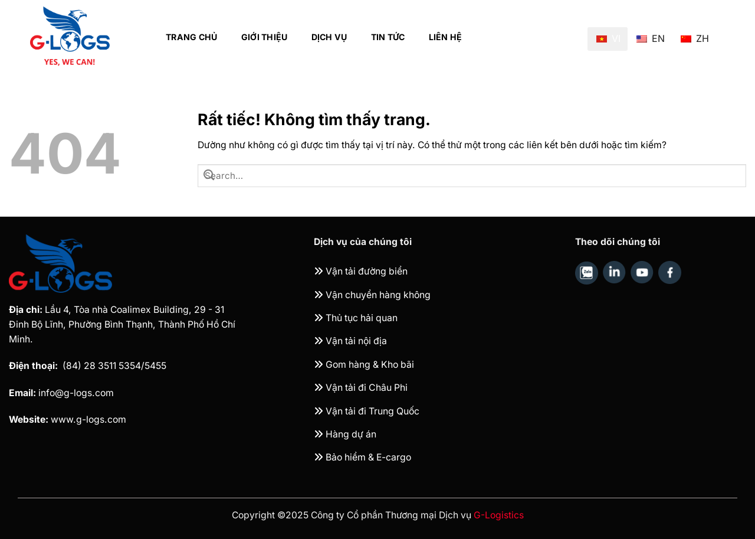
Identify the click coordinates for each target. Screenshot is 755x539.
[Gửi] (209, 175)
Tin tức (388, 37)
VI (608, 38)
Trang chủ (192, 37)
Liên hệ (445, 37)
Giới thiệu (264, 37)
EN (650, 33)
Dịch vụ (329, 37)
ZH (695, 33)
